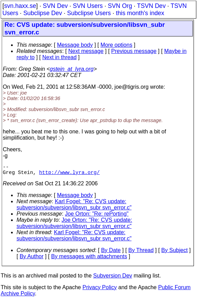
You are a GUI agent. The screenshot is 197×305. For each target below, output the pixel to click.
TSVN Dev (151, 5)
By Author (31, 259)
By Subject (174, 253)
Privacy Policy (99, 290)
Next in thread (59, 57)
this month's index (140, 13)
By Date (111, 253)
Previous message (134, 51)
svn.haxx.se (20, 5)
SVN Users (88, 5)
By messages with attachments (89, 259)
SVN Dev (55, 5)
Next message (85, 51)
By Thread (141, 253)
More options (117, 45)
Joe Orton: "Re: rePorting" (97, 216)
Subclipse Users (89, 13)
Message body (75, 45)
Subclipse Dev (42, 13)
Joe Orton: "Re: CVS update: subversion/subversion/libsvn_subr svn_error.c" (74, 226)
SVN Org (120, 5)
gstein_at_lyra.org (72, 69)
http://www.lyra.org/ (69, 174)
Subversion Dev (112, 278)
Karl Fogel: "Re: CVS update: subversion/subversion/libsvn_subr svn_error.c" (74, 207)
